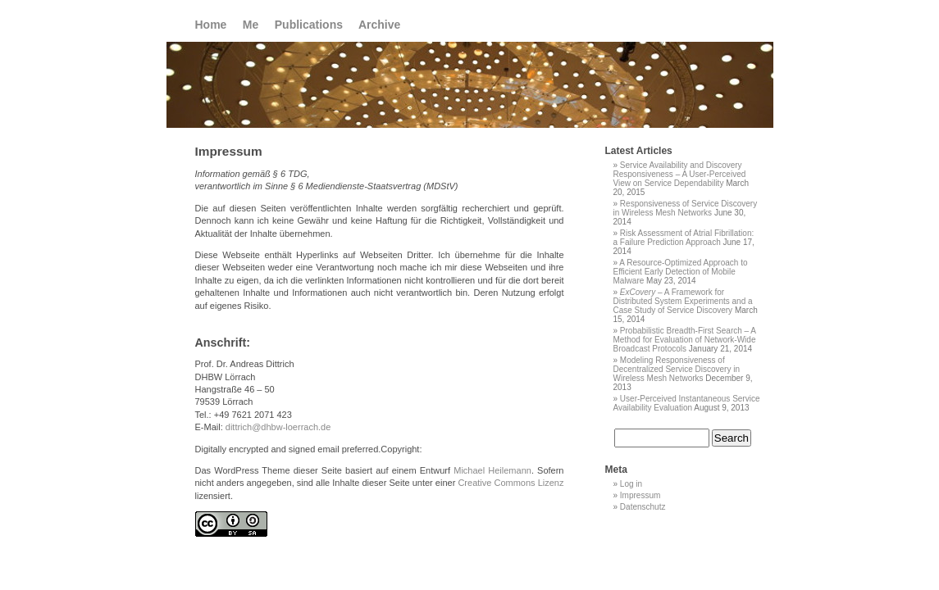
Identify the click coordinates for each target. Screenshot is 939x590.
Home (211, 24)
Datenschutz (643, 506)
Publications (309, 24)
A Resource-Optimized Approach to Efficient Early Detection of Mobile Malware (680, 271)
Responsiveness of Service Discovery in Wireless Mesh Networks (685, 208)
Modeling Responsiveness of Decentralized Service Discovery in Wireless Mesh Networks (677, 369)
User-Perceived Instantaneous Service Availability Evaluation (686, 403)
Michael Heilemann (492, 470)
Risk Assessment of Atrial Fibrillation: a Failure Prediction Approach (683, 238)
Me (250, 24)
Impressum (640, 495)
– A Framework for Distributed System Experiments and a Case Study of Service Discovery (683, 301)
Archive (379, 24)
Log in (631, 483)
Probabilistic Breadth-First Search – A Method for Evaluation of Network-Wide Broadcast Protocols (684, 339)
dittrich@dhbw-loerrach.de (278, 427)
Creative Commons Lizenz (510, 483)
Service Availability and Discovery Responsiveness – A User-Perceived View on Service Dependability (679, 174)
